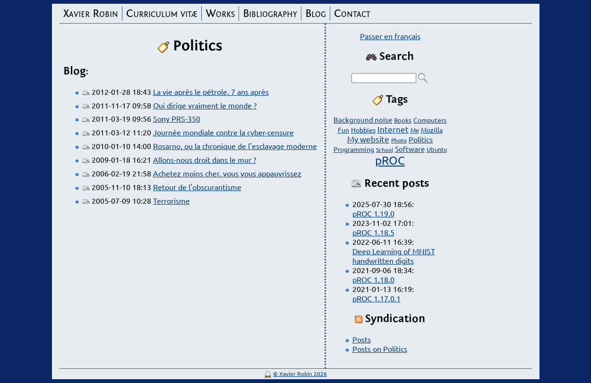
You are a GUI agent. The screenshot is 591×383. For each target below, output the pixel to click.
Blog (315, 13)
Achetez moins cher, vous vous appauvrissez (227, 173)
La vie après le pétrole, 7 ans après (211, 91)
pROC (390, 160)
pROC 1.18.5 (373, 232)
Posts (361, 339)
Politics (421, 139)
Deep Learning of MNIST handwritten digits (393, 255)
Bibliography (270, 13)
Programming (354, 149)
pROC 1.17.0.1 (376, 298)
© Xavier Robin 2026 (300, 373)
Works (220, 13)
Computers (429, 120)
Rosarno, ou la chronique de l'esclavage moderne (235, 145)
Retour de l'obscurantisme (197, 187)
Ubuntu (437, 149)
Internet (393, 129)
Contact (352, 13)
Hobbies (363, 129)
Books (402, 120)
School (384, 149)
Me (415, 130)
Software (410, 148)
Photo (399, 140)
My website (368, 139)
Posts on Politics (379, 348)
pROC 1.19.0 (373, 213)
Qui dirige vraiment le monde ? (205, 105)
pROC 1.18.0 (373, 279)
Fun (343, 129)
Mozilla (432, 129)
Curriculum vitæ (161, 13)
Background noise (363, 119)
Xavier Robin (90, 13)
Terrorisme (171, 200)
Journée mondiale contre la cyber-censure (223, 132)
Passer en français (390, 36)
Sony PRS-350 (176, 118)
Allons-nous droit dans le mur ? (204, 159)
